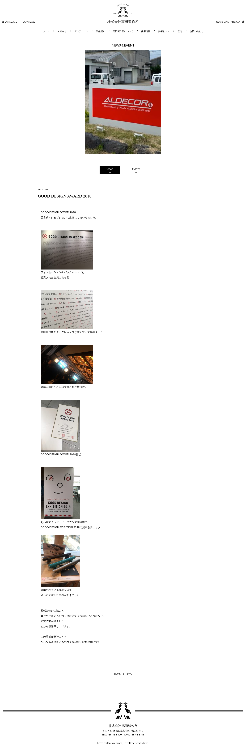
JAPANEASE (29, 21)
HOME (117, 673)
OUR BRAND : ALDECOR (230, 21)
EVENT (136, 169)
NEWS (110, 169)
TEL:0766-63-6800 (112, 734)
